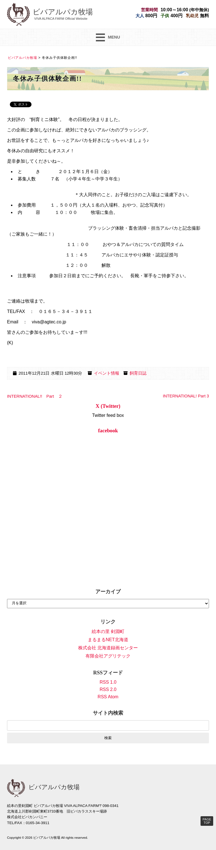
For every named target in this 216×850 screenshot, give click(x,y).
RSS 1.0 (108, 682)
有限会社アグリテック (108, 656)
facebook (108, 430)
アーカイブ (108, 591)
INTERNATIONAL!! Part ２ (34, 396)
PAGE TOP (206, 821)
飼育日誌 (138, 373)
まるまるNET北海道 (108, 639)
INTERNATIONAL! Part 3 (186, 396)
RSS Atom (108, 696)
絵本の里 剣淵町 (108, 631)
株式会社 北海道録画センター (108, 647)
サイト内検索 (108, 713)
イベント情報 (106, 373)
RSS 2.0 (108, 689)
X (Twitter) (108, 406)
